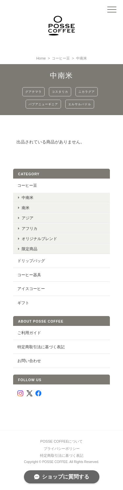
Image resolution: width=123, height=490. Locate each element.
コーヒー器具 (29, 275)
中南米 (27, 197)
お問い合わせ (29, 360)
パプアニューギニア (43, 104)
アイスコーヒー (31, 288)
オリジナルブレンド (39, 238)
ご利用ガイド (29, 333)
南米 (26, 208)
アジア (27, 218)
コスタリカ (60, 91)
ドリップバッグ (31, 260)
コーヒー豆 (61, 58)
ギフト (23, 303)
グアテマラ (33, 91)
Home (41, 58)
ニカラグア (86, 91)
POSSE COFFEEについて (61, 441)
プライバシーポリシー (62, 449)
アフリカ (29, 228)
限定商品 (29, 249)
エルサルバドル (79, 104)
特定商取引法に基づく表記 (41, 347)
